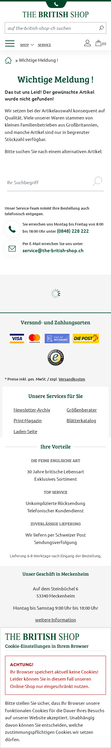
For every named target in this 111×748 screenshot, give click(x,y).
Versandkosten (72, 379)
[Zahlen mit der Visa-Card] (17, 338)
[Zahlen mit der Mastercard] (34, 338)
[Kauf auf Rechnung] (57, 338)
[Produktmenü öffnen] (12, 42)
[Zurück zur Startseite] (55, 14)
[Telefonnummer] (12, 230)
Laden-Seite (25, 431)
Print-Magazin (28, 420)
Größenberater (82, 409)
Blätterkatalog (81, 420)
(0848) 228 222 (73, 230)
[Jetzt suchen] (101, 27)
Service (44, 44)
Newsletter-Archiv (32, 409)
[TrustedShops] (55, 357)
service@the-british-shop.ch (52, 250)
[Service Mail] (12, 249)
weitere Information (55, 619)
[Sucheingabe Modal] (49, 182)
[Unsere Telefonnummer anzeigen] (55, 4)
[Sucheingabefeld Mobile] (51, 27)
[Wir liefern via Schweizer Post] (86, 338)
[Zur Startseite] (8, 60)
